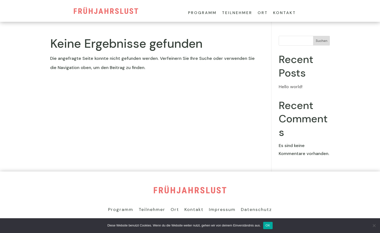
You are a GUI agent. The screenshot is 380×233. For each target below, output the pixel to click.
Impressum (222, 210)
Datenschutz (256, 210)
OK (268, 225)
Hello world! (290, 87)
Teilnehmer (237, 13)
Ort (263, 13)
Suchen (321, 41)
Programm (202, 13)
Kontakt (284, 13)
